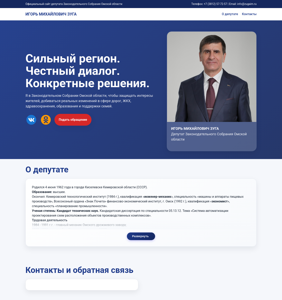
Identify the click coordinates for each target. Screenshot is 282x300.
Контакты (249, 14)
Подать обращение (73, 120)
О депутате (230, 14)
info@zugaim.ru (247, 3)
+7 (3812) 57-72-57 (215, 3)
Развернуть (140, 241)
